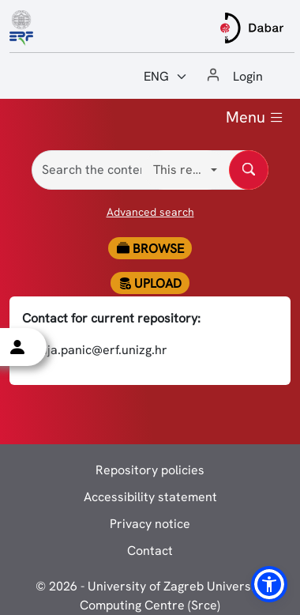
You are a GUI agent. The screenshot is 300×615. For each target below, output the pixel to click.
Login (248, 76)
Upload (150, 283)
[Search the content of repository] (248, 170)
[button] (269, 584)
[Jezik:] (165, 76)
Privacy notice (150, 523)
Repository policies (150, 470)
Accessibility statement (150, 497)
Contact (150, 550)
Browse (150, 248)
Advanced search (150, 212)
